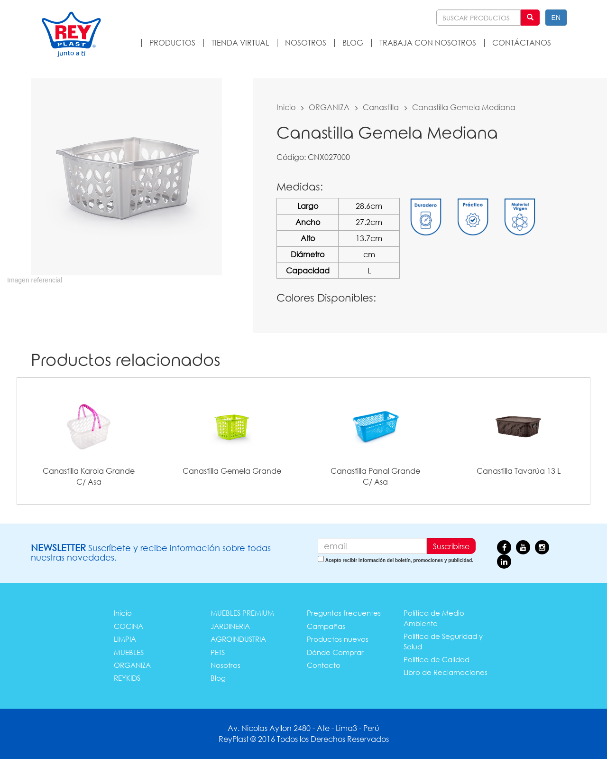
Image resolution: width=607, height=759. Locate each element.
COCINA (128, 626)
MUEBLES (129, 652)
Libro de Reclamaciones (445, 672)
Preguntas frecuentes (344, 613)
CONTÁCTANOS (521, 42)
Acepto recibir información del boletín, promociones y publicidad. (399, 560)
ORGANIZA (329, 107)
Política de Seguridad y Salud (443, 641)
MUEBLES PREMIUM (242, 613)
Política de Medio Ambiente (434, 618)
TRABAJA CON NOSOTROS (427, 42)
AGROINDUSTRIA (238, 639)
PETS (218, 652)
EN (556, 17)
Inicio (285, 107)
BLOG (352, 42)
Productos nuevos (337, 639)
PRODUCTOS (172, 42)
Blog (218, 678)
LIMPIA (125, 639)
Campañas (326, 626)
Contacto (323, 665)
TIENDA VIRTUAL (240, 42)
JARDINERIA (230, 626)
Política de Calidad (436, 659)
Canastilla (381, 107)
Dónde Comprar (335, 652)
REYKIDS (127, 678)
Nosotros (225, 665)
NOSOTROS (305, 42)
